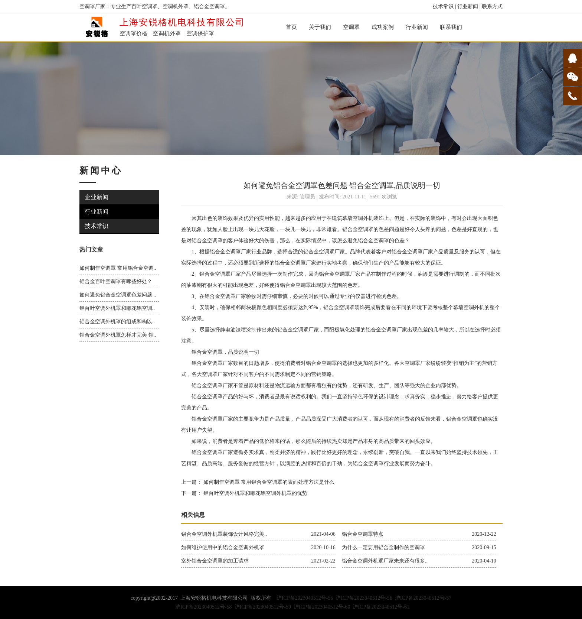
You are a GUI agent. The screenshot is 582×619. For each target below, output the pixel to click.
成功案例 (383, 27)
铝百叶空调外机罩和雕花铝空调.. (117, 308)
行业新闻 (467, 6)
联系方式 (492, 6)
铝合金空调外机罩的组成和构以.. (117, 321)
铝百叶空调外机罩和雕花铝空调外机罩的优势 (254, 493)
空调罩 (351, 27)
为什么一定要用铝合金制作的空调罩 (383, 547)
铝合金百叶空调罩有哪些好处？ (115, 281)
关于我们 (320, 27)
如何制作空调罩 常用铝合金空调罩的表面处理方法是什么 (268, 482)
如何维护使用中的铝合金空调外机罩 (222, 547)
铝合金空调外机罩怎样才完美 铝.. (117, 335)
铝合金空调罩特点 (362, 534)
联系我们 (451, 27)
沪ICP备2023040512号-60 (322, 607)
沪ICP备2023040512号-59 (263, 607)
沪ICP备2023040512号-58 (203, 607)
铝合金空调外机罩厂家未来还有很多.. (385, 561)
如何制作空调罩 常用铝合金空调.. (117, 268)
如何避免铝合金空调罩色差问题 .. (117, 295)
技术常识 (443, 6)
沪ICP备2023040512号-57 (423, 598)
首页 (291, 27)
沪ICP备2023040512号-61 (381, 607)
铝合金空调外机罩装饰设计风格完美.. (224, 534)
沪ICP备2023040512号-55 (305, 598)
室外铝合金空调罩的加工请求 (215, 561)
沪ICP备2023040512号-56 (364, 598)
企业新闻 (96, 197)
